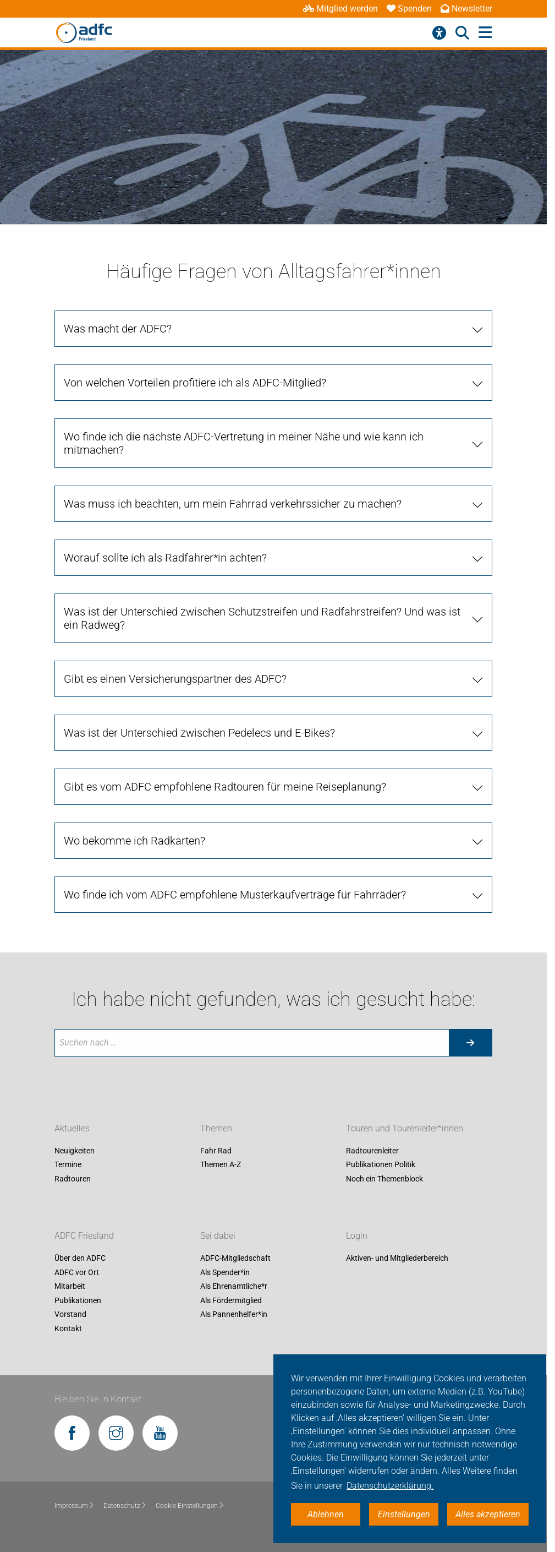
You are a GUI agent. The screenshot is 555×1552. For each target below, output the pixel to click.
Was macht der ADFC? (118, 328)
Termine (67, 1165)
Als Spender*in (225, 1272)
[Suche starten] (470, 1043)
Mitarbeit (69, 1286)
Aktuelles (72, 1128)
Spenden (409, 8)
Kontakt (68, 1328)
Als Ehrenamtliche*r (233, 1286)
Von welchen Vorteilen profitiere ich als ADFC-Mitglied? (195, 382)
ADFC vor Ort (76, 1272)
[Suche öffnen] (462, 33)
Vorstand (70, 1314)
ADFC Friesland (84, 1235)
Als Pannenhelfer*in (233, 1314)
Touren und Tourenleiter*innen (404, 1128)
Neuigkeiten (74, 1150)
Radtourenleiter (372, 1150)
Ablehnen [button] (325, 1514)
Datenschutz (125, 1506)
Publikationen (77, 1300)
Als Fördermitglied (231, 1300)
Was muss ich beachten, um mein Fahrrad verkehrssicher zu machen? (233, 503)
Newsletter (466, 8)
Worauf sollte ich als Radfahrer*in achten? (165, 557)
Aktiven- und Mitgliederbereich (397, 1258)
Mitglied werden (340, 8)
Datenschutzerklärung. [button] (390, 1485)
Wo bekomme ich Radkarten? (134, 840)
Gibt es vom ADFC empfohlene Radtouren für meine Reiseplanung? (225, 786)
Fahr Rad (216, 1150)
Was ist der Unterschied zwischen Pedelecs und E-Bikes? (199, 732)
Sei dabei (217, 1235)
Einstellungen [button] (404, 1514)
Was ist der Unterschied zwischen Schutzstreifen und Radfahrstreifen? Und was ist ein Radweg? (262, 618)
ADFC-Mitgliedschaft (235, 1258)
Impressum (74, 1506)
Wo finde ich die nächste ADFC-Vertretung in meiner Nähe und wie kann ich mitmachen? (244, 443)
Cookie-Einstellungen (190, 1506)
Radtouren (72, 1178)
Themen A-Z (220, 1165)
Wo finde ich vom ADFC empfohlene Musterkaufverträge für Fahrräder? (235, 894)
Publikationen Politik (380, 1165)
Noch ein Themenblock (384, 1178)
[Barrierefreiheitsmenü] (439, 33)
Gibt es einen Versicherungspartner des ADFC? (175, 678)
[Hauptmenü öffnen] (485, 33)
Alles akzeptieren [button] (487, 1514)
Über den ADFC (80, 1258)
